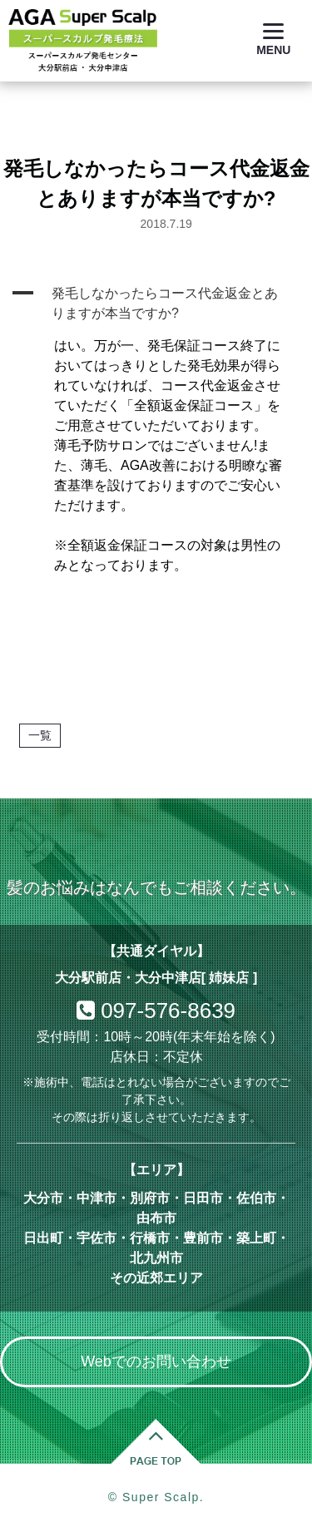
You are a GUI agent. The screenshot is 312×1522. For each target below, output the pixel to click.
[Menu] (273, 39)
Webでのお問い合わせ (156, 1361)
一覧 (40, 735)
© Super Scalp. (156, 1497)
